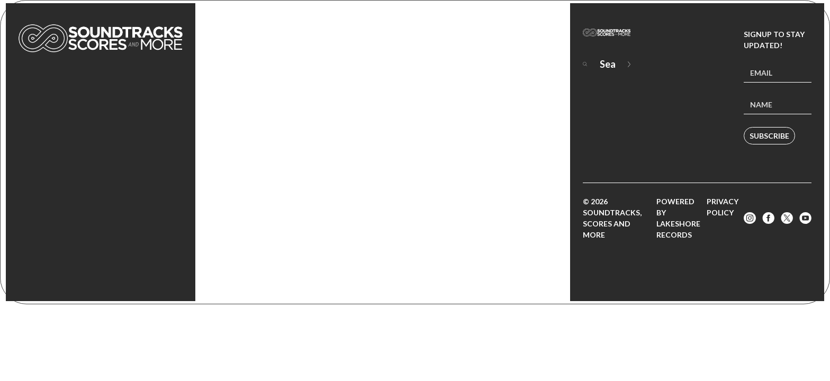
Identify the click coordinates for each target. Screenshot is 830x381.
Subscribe (769, 135)
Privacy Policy (722, 207)
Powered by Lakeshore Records (678, 218)
